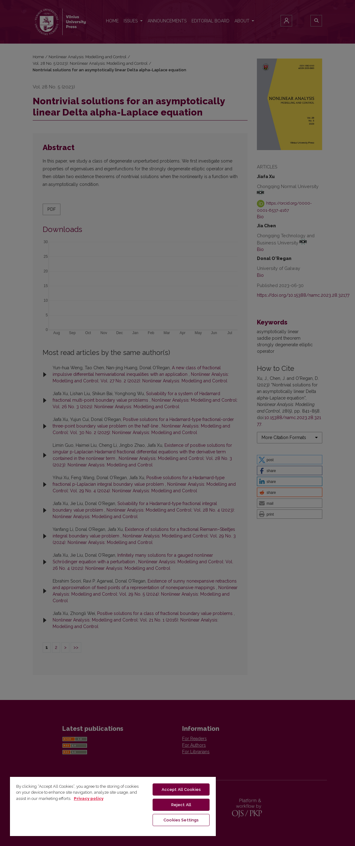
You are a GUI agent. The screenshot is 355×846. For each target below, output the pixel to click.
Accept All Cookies (181, 789)
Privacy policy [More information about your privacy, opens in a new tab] (88, 798)
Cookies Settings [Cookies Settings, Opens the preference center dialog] (181, 820)
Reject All (181, 804)
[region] (113, 806)
